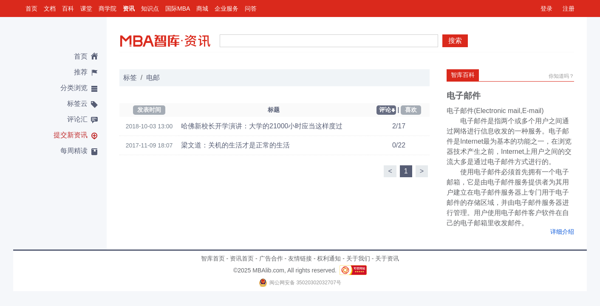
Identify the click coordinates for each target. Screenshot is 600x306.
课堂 (86, 8)
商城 (202, 8)
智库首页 (213, 258)
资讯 (129, 8)
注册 (569, 8)
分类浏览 (74, 87)
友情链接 (300, 258)
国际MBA (177, 8)
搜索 (455, 40)
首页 (31, 8)
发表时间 (149, 109)
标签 (130, 77)
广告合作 (271, 258)
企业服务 (226, 8)
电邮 (153, 77)
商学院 (107, 8)
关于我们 (358, 258)
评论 (385, 109)
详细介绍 (562, 231)
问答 (251, 8)
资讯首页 (242, 258)
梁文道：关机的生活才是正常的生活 (235, 145)
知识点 (150, 8)
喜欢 (411, 109)
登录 (546, 8)
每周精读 (74, 150)
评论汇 (77, 119)
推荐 (81, 72)
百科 (68, 8)
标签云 (77, 103)
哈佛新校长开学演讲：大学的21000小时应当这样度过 (262, 126)
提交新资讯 (71, 135)
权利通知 (329, 258)
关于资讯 (387, 258)
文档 (50, 8)
